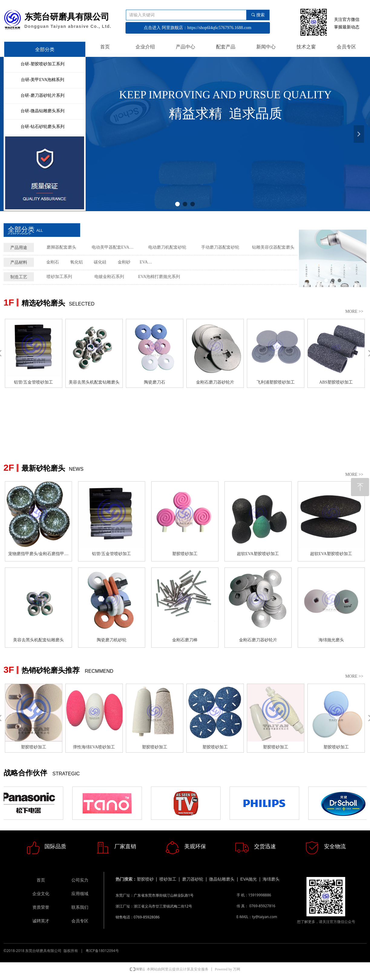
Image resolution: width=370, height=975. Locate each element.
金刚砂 (124, 262)
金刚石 (52, 262)
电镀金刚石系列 (109, 276)
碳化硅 (100, 262)
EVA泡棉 (148, 262)
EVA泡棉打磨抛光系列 (159, 276)
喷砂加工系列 (59, 276)
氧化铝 (76, 262)
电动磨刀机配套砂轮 (167, 247)
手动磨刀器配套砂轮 (220, 247)
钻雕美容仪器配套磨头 (273, 247)
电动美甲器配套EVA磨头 (115, 247)
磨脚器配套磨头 (61, 247)
